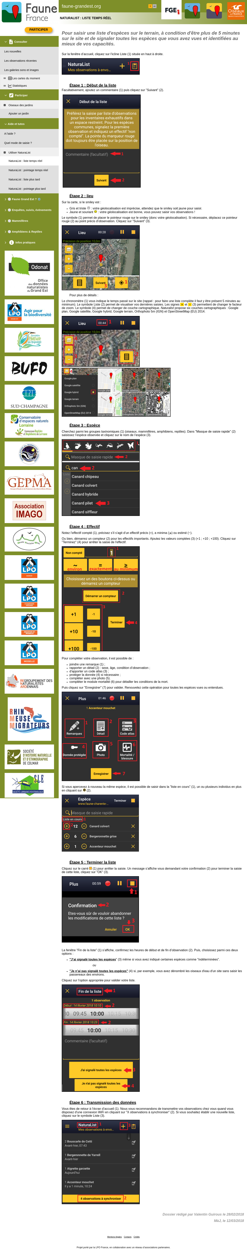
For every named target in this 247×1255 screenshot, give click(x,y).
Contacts (127, 1237)
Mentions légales (114, 1237)
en (155, 6)
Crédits (137, 1237)
